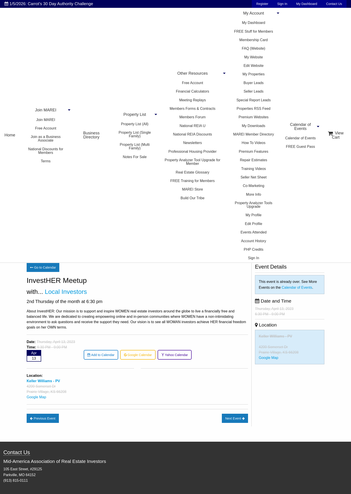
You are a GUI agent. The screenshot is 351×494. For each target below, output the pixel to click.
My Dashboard (306, 4)
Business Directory (91, 135)
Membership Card (253, 40)
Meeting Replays (192, 100)
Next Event (234, 418)
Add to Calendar (100, 355)
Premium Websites (254, 117)
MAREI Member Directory (253, 134)
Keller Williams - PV (275, 336)
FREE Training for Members (192, 181)
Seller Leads (253, 91)
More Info (253, 194)
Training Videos (253, 169)
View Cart (336, 135)
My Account (253, 13)
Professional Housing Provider (192, 151)
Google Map (36, 397)
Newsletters (192, 143)
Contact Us (334, 4)
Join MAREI (45, 110)
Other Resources (192, 73)
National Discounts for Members (45, 151)
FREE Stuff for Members (253, 31)
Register (262, 4)
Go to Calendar (43, 267)
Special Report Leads (253, 100)
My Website (253, 57)
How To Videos (253, 143)
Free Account (45, 128)
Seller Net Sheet (253, 177)
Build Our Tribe (193, 198)
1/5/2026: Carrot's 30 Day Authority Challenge (48, 3)
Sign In (282, 4)
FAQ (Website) (253, 48)
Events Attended (253, 232)
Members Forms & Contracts (192, 108)
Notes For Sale (135, 157)
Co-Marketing (253, 186)
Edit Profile (253, 224)
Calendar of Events (300, 126)
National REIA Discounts (192, 134)
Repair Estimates (253, 160)
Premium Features (253, 151)
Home (9, 135)
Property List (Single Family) (135, 134)
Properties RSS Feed (253, 108)
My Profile (253, 215)
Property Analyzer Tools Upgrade (253, 204)
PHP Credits (253, 249)
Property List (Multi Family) (135, 146)
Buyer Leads (254, 83)
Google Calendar (138, 355)
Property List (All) (134, 124)
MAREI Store (192, 189)
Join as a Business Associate (45, 138)
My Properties (253, 74)
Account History (253, 241)
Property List (134, 114)
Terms (46, 161)
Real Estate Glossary (192, 172)
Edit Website (254, 66)
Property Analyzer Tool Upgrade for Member (192, 161)
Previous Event (42, 418)
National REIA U (192, 126)
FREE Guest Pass (300, 146)
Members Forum (192, 117)
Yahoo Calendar (174, 355)
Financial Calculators (192, 91)
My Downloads (253, 126)
